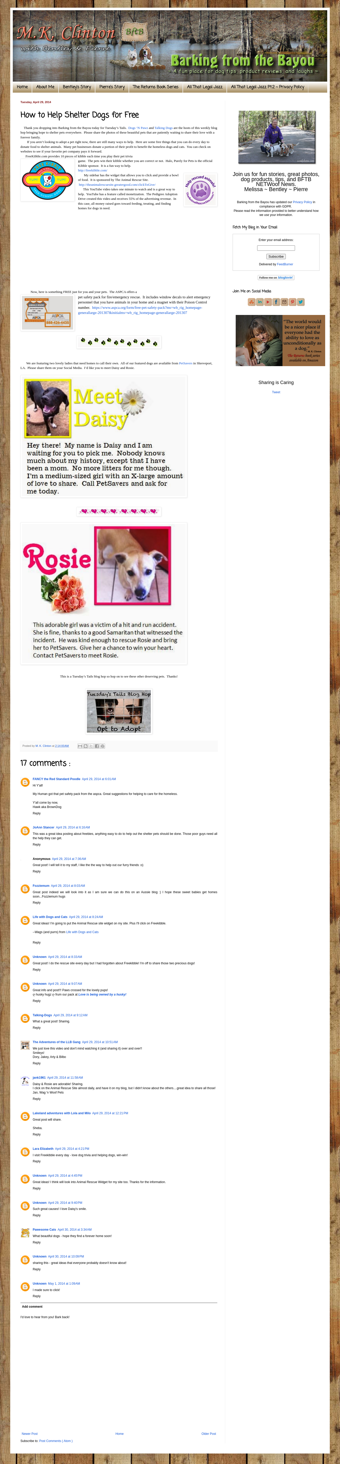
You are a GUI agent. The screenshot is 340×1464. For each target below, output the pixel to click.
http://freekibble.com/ (92, 170)
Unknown (40, 957)
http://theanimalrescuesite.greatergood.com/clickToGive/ (117, 185)
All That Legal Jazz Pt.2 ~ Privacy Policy (267, 87)
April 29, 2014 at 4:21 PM (72, 1149)
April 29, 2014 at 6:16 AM (73, 827)
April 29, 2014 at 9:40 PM (65, 1203)
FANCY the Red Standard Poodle (56, 779)
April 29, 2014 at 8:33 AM (65, 957)
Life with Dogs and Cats (50, 917)
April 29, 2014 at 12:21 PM (110, 1113)
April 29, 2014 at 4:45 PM (65, 1175)
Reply (37, 813)
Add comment (32, 1306)
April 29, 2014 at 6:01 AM (99, 779)
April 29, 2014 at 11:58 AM (65, 1077)
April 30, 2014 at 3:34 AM (75, 1229)
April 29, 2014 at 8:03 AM (68, 886)
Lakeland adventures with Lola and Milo (62, 1113)
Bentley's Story (77, 87)
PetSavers (185, 363)
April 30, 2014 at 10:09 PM (66, 1256)
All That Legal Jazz (204, 87)
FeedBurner (285, 264)
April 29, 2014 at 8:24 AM (86, 917)
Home (22, 87)
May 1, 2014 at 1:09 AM (64, 1283)
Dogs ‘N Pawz (138, 128)
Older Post (208, 1434)
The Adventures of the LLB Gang (57, 1042)
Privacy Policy (302, 202)
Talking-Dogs (42, 1015)
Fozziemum (41, 886)
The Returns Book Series (155, 87)
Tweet (276, 392)
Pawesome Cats (44, 1229)
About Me (45, 87)
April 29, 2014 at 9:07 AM (65, 984)
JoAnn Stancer (43, 827)
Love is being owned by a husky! (102, 994)
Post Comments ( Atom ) (56, 1441)
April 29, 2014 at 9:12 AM (70, 1015)
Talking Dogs (163, 128)
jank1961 (39, 1077)
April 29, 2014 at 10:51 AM (100, 1042)
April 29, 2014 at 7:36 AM (69, 859)
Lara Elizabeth (43, 1149)
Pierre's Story (111, 87)
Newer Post (30, 1434)
